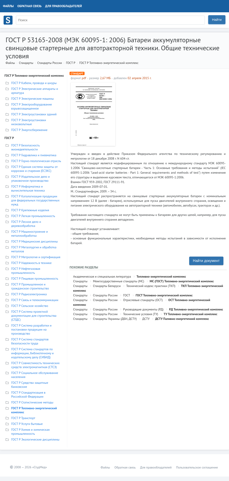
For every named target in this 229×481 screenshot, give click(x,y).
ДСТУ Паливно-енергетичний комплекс (182, 319)
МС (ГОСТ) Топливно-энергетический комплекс (182, 281)
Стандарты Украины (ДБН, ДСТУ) (115, 319)
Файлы (8, 6)
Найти (217, 19)
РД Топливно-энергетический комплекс (196, 309)
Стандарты (26, 63)
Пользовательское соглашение (197, 467)
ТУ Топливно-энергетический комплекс (190, 314)
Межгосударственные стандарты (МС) (118, 281)
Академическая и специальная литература (102, 276)
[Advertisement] (172, 113)
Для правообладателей (63, 6)
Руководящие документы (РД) (143, 309)
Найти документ (206, 261)
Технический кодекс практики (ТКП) (150, 286)
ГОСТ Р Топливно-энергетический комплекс (108, 63)
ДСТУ (145, 319)
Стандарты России (49, 63)
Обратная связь (29, 6)
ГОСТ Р (70, 63)
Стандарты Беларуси (107, 286)
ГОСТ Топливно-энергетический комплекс (164, 295)
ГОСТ (126, 295)
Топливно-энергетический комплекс (161, 276)
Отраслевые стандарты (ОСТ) (143, 300)
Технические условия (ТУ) (140, 314)
